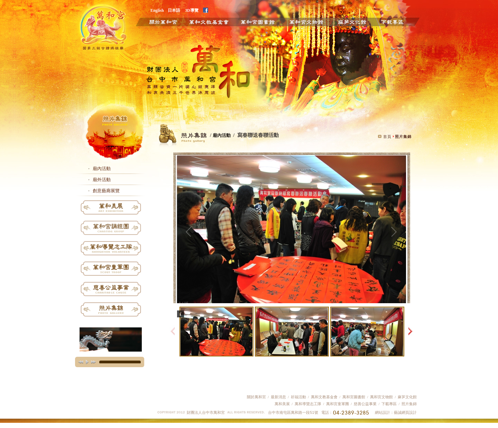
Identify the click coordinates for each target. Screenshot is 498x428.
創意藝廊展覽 (106, 190)
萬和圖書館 (258, 21)
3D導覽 (192, 10)
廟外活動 (102, 179)
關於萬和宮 (158, 21)
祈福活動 (298, 397)
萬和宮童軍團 (337, 404)
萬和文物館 (306, 21)
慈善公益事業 (365, 404)
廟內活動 (102, 168)
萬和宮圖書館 (353, 397)
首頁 (387, 136)
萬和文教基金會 (208, 21)
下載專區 (398, 21)
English (157, 10)
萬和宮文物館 (381, 397)
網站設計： (384, 412)
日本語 (174, 10)
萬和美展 (282, 404)
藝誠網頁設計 (405, 412)
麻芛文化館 (352, 21)
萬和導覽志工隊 (308, 404)
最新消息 (278, 397)
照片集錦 (409, 404)
